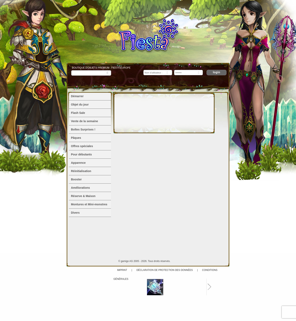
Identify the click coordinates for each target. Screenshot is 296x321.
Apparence (78, 162)
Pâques (76, 137)
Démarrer (77, 96)
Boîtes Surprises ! (83, 129)
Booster (76, 179)
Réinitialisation (81, 171)
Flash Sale (78, 112)
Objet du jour (80, 104)
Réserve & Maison (83, 196)
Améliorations (80, 187)
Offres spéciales (82, 146)
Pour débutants (81, 154)
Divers (75, 212)
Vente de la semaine (84, 121)
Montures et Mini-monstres (89, 204)
